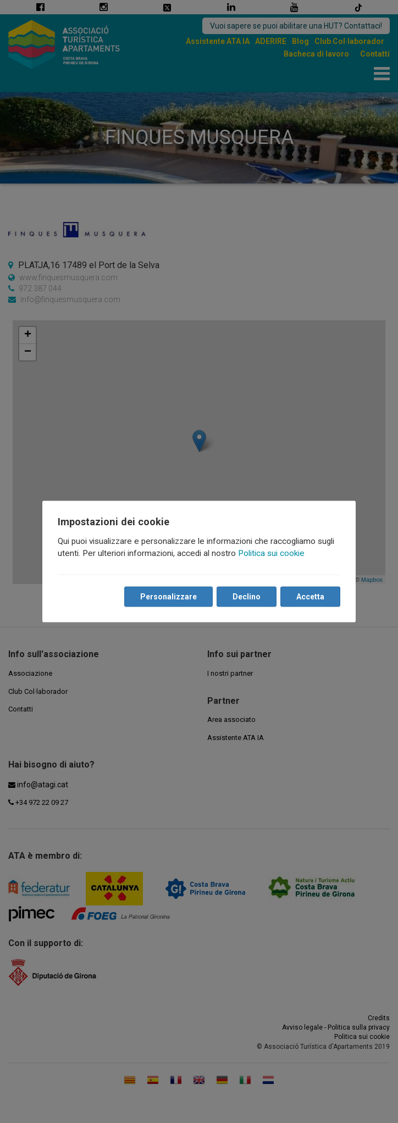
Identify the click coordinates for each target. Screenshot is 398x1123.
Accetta (310, 596)
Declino (247, 596)
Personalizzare (168, 596)
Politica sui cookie (271, 553)
